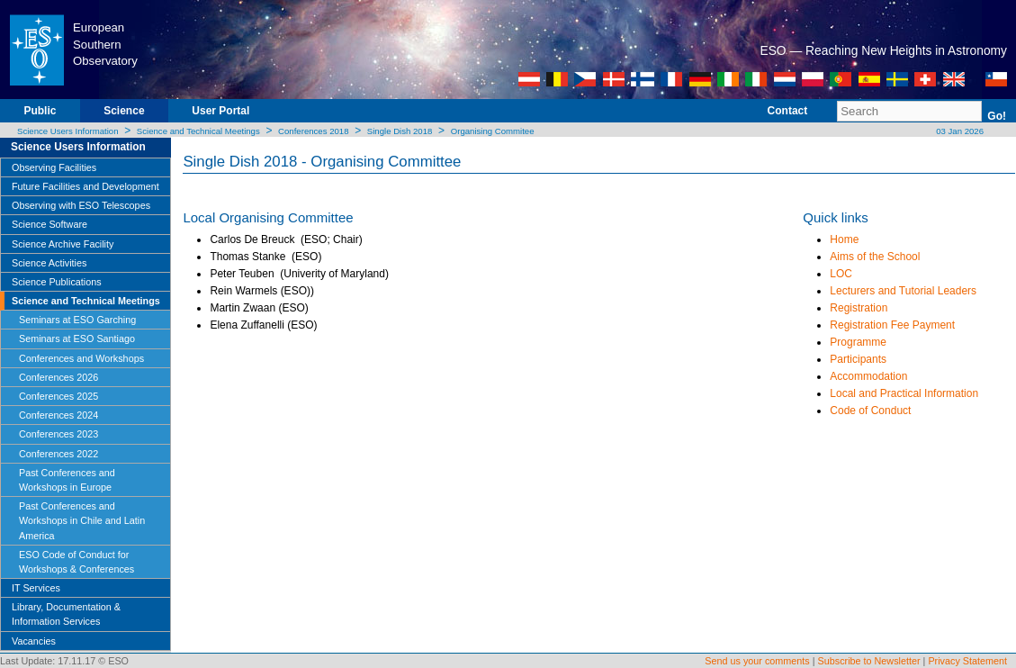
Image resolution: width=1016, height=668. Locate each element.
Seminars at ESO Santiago (77, 338)
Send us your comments (757, 660)
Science (123, 110)
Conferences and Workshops (81, 358)
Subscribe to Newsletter (869, 660)
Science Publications (57, 281)
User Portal (220, 110)
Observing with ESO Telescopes (81, 205)
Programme (858, 342)
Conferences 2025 (58, 396)
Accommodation (868, 376)
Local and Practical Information (904, 393)
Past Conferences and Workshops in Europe (67, 479)
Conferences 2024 (58, 415)
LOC (841, 273)
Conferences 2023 (58, 434)
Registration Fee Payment (892, 325)
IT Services (36, 587)
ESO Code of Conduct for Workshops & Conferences (76, 561)
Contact (788, 110)
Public (39, 110)
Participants (858, 359)
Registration (858, 308)
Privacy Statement (967, 660)
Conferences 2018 (313, 131)
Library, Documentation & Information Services (66, 614)
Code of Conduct (870, 410)
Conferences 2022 (58, 453)
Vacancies (34, 641)
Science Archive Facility (62, 244)
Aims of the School (875, 256)
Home (844, 239)
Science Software (49, 224)
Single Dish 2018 (400, 131)
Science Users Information (68, 131)
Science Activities (49, 262)
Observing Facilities (54, 167)
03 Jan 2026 (959, 131)
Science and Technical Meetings (198, 131)
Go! (996, 116)
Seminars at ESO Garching (77, 319)
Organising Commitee (493, 131)
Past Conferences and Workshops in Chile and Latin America (82, 520)
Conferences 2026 (58, 377)
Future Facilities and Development (85, 186)
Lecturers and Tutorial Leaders (903, 290)
